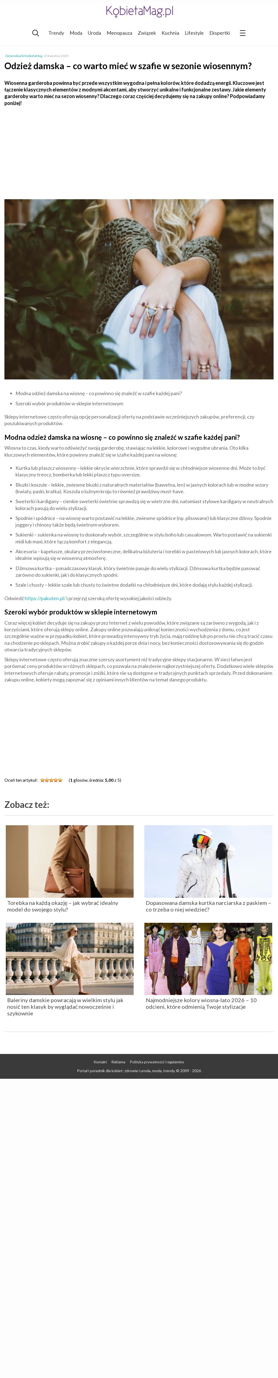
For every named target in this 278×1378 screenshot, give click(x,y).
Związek (147, 33)
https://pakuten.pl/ (45, 598)
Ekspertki (219, 33)
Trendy (56, 33)
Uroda (94, 33)
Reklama (118, 1062)
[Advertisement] (139, 150)
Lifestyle (194, 33)
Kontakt (100, 1062)
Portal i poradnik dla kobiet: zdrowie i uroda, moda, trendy (125, 1070)
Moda (76, 33)
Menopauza (119, 33)
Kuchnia (170, 33)
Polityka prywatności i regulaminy (157, 1062)
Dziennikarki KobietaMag (24, 56)
